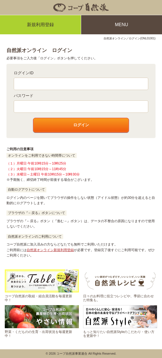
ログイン (81, 125)
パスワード (23, 95)
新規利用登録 (40, 24)
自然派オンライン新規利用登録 (50, 250)
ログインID (23, 73)
